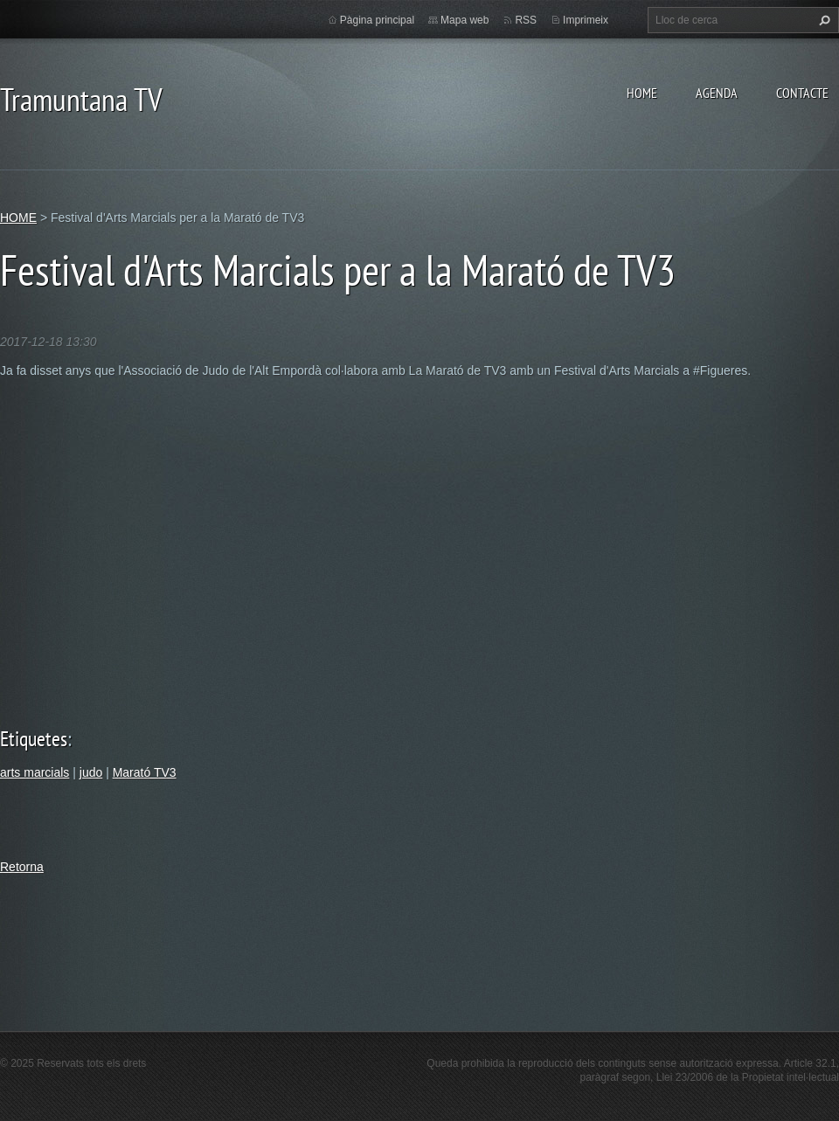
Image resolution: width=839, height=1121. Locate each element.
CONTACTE (802, 92)
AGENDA (717, 92)
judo (91, 772)
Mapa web (464, 20)
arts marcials (34, 772)
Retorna (22, 867)
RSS (526, 20)
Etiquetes (33, 738)
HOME (642, 92)
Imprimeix (585, 20)
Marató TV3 (145, 772)
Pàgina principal (377, 20)
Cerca (822, 20)
